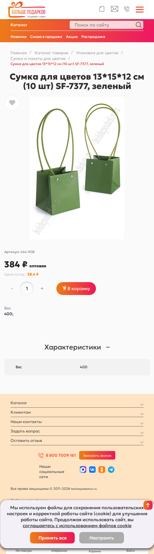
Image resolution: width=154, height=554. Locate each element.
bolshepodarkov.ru (84, 489)
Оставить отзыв (26, 440)
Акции (72, 36)
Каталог (19, 24)
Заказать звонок (97, 455)
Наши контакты (26, 421)
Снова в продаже (46, 36)
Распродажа (93, 36)
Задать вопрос (25, 431)
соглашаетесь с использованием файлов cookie (77, 525)
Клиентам (21, 412)
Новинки (18, 36)
